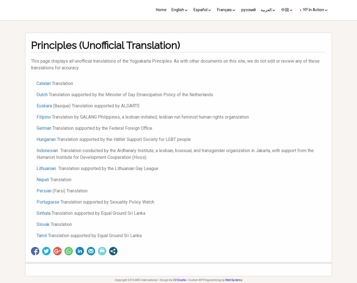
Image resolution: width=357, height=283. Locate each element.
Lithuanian (47, 168)
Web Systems (233, 280)
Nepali (43, 179)
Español (201, 10)
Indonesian (47, 150)
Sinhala (43, 213)
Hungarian (46, 139)
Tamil (42, 235)
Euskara (44, 106)
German (44, 128)
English (178, 10)
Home (161, 10)
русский (248, 10)
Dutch (42, 94)
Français (224, 10)
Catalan (44, 83)
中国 (285, 10)
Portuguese (48, 202)
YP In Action (313, 10)
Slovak (43, 224)
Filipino (44, 117)
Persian (44, 191)
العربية (266, 10)
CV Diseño (179, 280)
